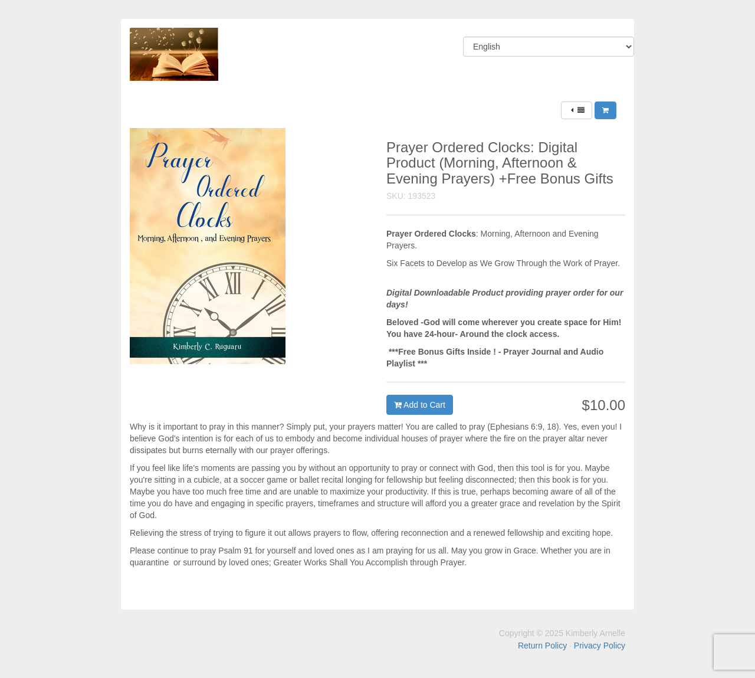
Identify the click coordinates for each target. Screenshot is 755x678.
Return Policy (542, 645)
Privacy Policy (599, 645)
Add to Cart (419, 405)
